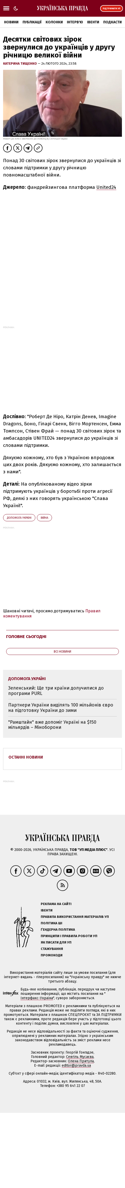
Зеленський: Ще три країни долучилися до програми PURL (56, 690)
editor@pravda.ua (76, 1065)
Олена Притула (81, 1061)
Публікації (32, 22)
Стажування (52, 949)
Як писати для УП (56, 942)
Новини (11, 22)
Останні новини (25, 757)
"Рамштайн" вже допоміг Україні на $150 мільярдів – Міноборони (52, 724)
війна (44, 517)
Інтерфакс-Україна (36, 998)
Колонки (54, 22)
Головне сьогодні (26, 636)
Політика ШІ (51, 923)
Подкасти (112, 22)
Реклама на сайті (56, 904)
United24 (106, 187)
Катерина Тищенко (20, 63)
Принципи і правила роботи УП (69, 936)
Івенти (93, 22)
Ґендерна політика (58, 929)
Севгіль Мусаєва (79, 1057)
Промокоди (51, 955)
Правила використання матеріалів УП (75, 917)
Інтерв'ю (75, 22)
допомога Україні (19, 517)
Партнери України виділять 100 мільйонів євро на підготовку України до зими (60, 707)
